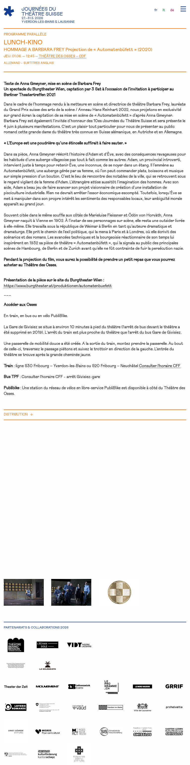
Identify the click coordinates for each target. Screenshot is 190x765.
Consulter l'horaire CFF (159, 365)
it (164, 10)
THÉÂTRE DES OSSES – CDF (62, 56)
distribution (18, 414)
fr (155, 10)
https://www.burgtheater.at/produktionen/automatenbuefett (58, 285)
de (172, 10)
